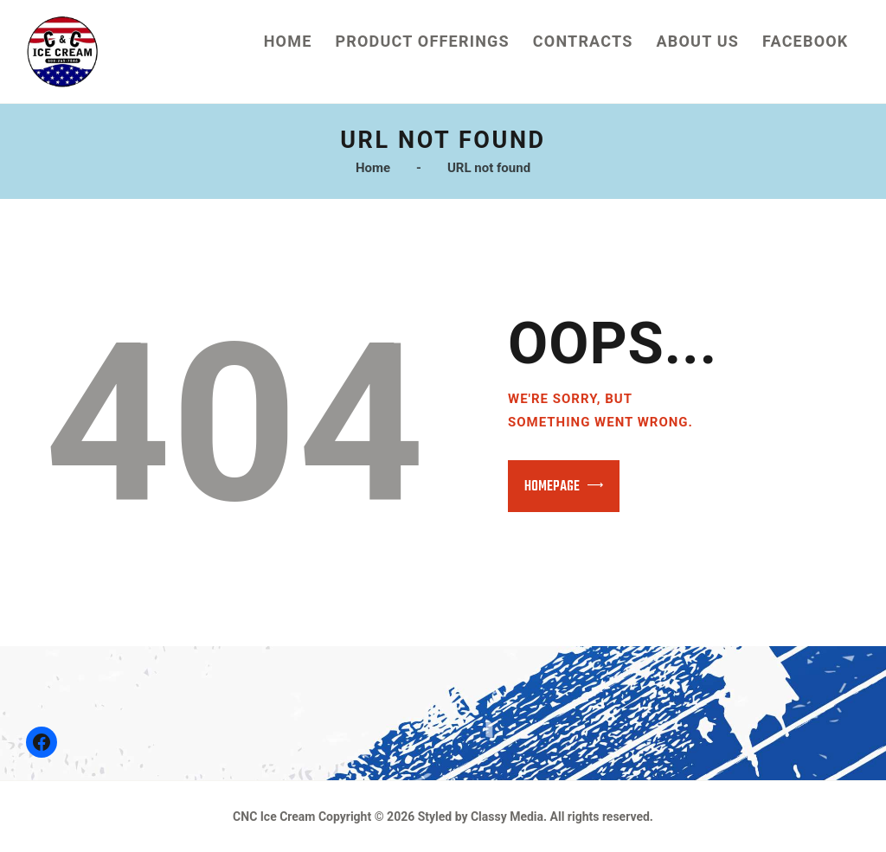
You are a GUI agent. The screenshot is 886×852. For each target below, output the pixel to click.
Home (373, 168)
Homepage (552, 487)
